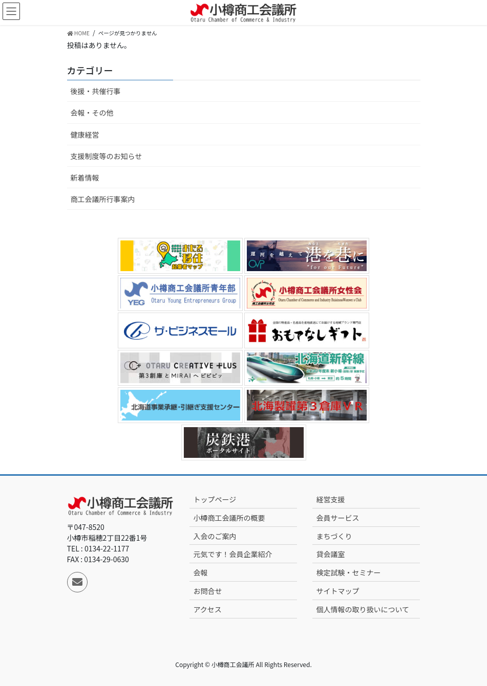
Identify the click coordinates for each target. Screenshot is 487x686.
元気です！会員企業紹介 (232, 554)
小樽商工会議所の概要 (229, 518)
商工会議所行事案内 (103, 199)
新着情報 (85, 177)
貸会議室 (330, 554)
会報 (200, 572)
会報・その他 (92, 112)
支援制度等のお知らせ (106, 156)
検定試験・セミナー (348, 572)
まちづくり (334, 536)
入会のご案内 (214, 536)
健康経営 (85, 134)
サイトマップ (337, 591)
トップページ (214, 499)
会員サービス (337, 518)
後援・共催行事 (96, 91)
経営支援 (330, 499)
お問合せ (207, 591)
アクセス (207, 609)
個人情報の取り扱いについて (362, 609)
